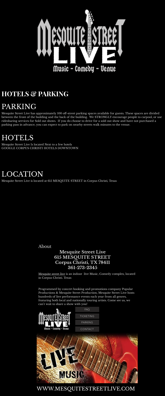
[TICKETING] (87, 316)
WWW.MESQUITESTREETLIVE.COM (86, 389)
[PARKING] (87, 322)
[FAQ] (87, 309)
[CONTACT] (87, 329)
